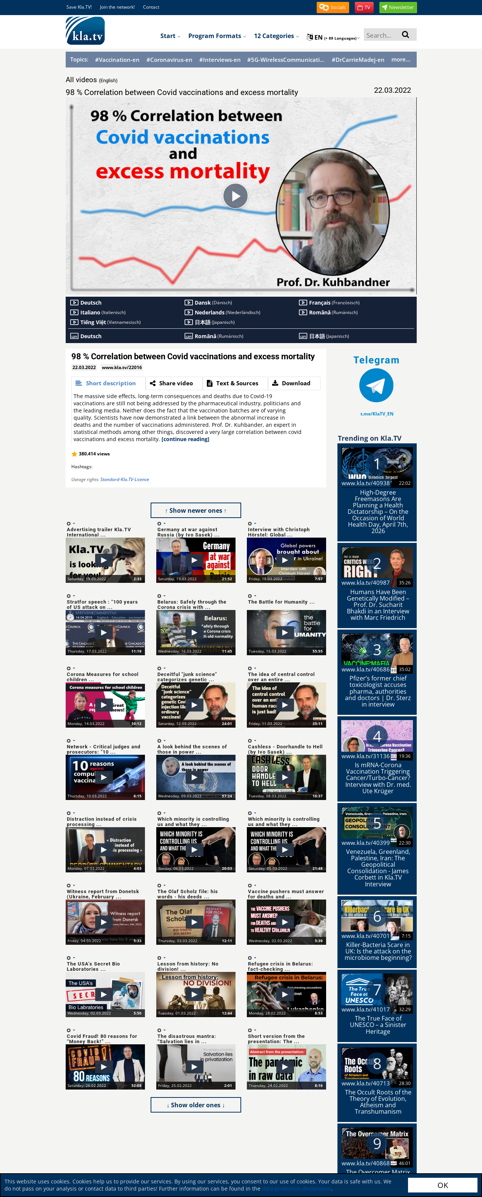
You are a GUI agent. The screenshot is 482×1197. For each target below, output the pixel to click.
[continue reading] (185, 439)
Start (170, 36)
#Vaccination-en (117, 59)
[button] (333, 7)
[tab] (108, 383)
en (333, 37)
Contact (151, 7)
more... (400, 59)
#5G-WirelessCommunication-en (286, 59)
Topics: (79, 59)
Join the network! (117, 7)
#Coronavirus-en (169, 59)
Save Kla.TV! (79, 7)
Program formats (217, 36)
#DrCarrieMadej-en (358, 59)
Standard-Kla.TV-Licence (124, 479)
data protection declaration (296, 1188)
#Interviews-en (220, 59)
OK (442, 1185)
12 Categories (276, 36)
